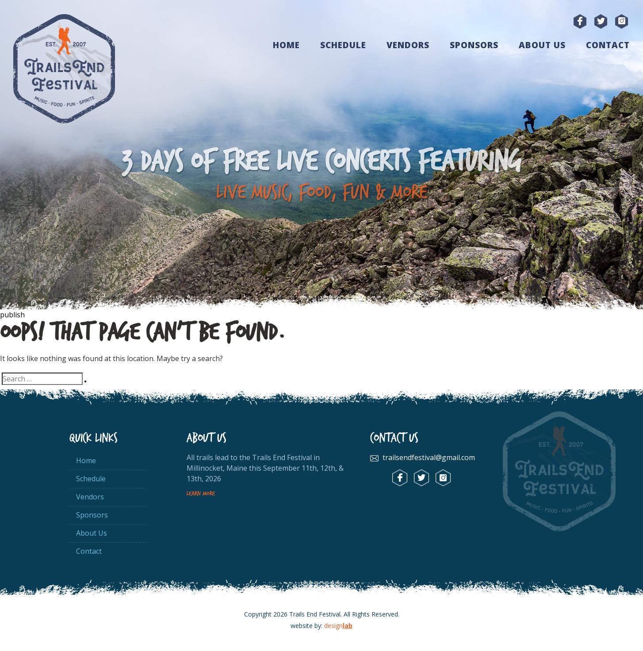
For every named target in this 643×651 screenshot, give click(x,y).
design (338, 625)
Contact (608, 45)
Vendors (408, 45)
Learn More (201, 494)
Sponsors (474, 45)
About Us (542, 45)
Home (286, 45)
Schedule (343, 45)
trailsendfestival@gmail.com (429, 457)
